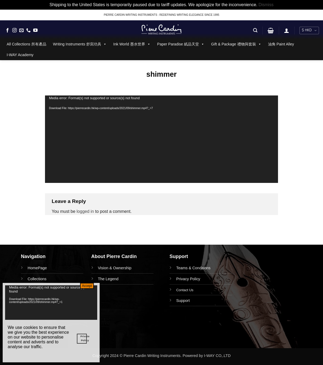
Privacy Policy (188, 279)
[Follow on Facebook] (7, 30)
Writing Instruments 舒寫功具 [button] (80, 44)
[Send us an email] (21, 30)
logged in (85, 211)
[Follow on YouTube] (35, 30)
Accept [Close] (87, 286)
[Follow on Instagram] (14, 30)
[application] (161, 139)
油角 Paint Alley (281, 44)
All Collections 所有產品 (26, 44)
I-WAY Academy (20, 55)
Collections (37, 279)
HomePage (37, 268)
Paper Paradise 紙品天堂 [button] (180, 44)
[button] (255, 30)
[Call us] (28, 30)
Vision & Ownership (115, 268)
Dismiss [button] (265, 4)
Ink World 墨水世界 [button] (132, 44)
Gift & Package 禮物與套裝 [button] (236, 44)
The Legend (108, 279)
